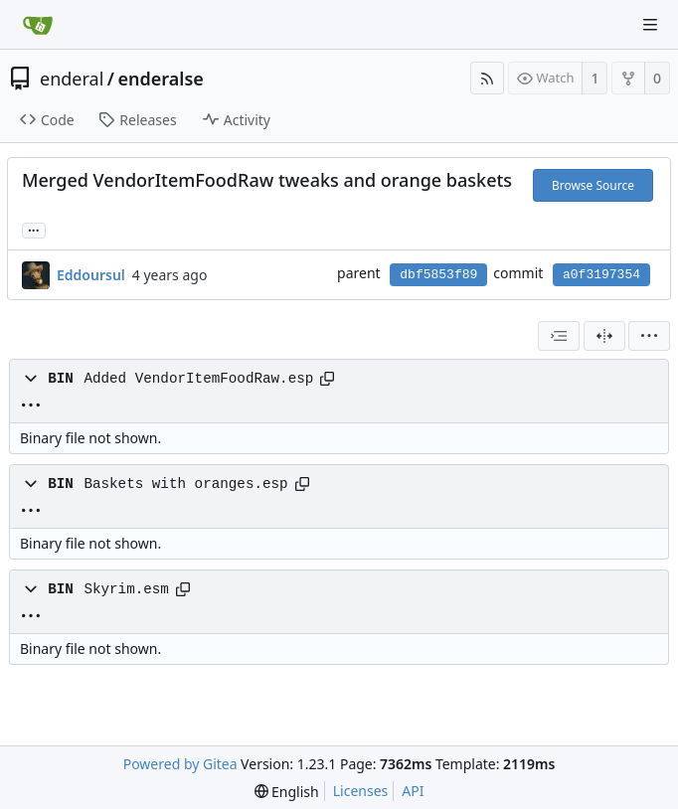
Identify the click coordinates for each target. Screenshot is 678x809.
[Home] (38, 25)
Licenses (361, 790)
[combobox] (559, 336)
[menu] (649, 336)
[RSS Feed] (487, 78)
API (413, 790)
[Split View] (604, 336)
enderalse (161, 78)
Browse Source (593, 185)
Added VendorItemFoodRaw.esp (198, 379)
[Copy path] (327, 379)
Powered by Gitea (180, 763)
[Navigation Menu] (650, 25)
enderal (71, 78)
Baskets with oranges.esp (185, 484)
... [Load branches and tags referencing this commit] (34, 229)
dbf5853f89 (438, 274)
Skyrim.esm (126, 589)
